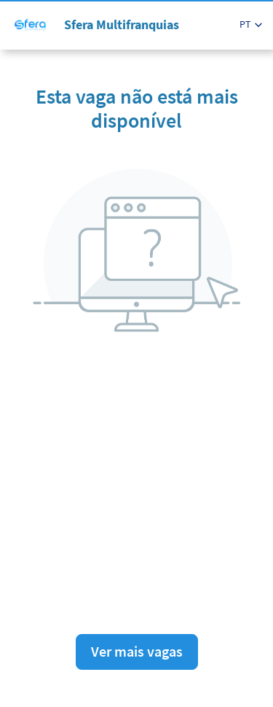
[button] (251, 24)
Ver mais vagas (137, 651)
